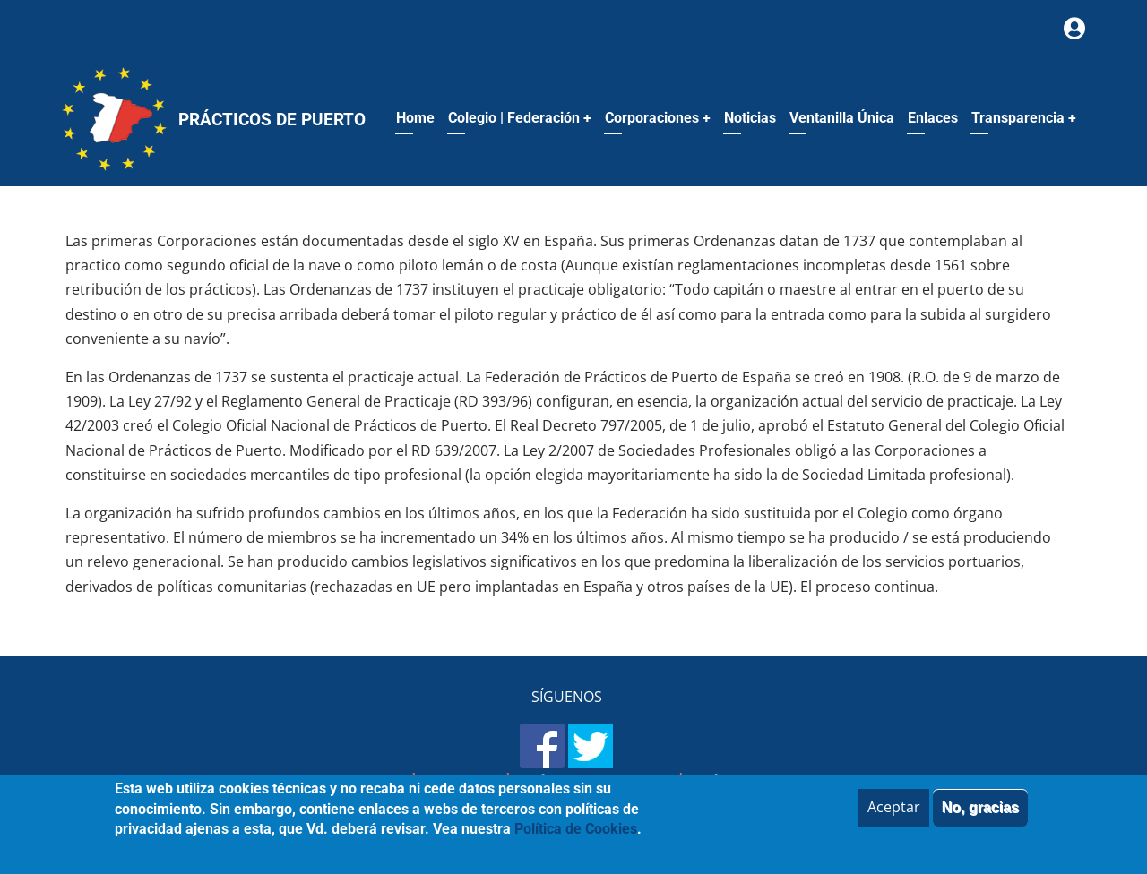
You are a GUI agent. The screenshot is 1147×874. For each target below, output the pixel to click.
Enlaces (933, 117)
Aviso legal (461, 781)
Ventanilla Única (841, 117)
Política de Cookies (758, 781)
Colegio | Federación (519, 117)
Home (415, 117)
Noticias (750, 117)
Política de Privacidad (594, 781)
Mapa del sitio (356, 781)
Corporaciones (658, 117)
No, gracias (980, 816)
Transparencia (1023, 117)
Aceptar (893, 816)
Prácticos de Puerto (272, 119)
